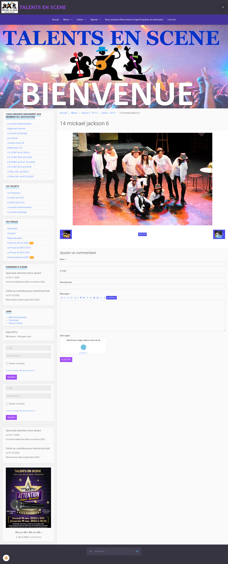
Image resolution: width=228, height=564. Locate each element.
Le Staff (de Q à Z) (15, 202)
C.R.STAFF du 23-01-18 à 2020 (21, 162)
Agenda (94, 19)
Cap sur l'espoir (16, 323)
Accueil (55, 19)
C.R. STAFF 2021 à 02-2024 (19, 157)
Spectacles (12, 228)
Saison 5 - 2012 (89, 113)
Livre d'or (172, 19)
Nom (62, 259)
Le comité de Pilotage (17, 133)
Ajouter (66, 359)
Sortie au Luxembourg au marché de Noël (28, 290)
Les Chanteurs (14, 193)
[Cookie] (6, 558)
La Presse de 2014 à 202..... (19, 252)
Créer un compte (12, 370)
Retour (142, 234)
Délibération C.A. (14, 148)
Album (66, 19)
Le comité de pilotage (17, 212)
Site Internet (66, 282)
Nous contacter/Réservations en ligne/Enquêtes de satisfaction (134, 19)
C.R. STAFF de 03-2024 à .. (19, 152)
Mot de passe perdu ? (27, 370)
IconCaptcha (83, 353)
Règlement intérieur (16, 128)
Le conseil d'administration (19, 124)
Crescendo (14, 320)
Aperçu (111, 298)
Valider (11, 377)
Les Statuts (12, 138)
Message (64, 294)
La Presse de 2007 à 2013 (19, 248)
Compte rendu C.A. (16, 143)
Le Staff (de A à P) (15, 198)
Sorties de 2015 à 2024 (20, 243)
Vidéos (80, 19)
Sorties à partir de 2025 (20, 257)
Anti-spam (65, 335)
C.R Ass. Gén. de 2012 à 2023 (20, 176)
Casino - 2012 (108, 113)
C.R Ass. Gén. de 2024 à (18, 172)
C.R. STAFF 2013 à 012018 (19, 167)
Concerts (11, 233)
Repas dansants (14, 238)
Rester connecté (15, 363)
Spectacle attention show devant (23, 273)
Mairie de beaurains (18, 317)
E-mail (63, 271)
